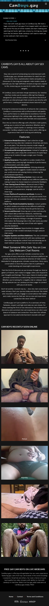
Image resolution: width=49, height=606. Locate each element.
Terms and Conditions (35, 596)
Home (11, 596)
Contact (20, 596)
